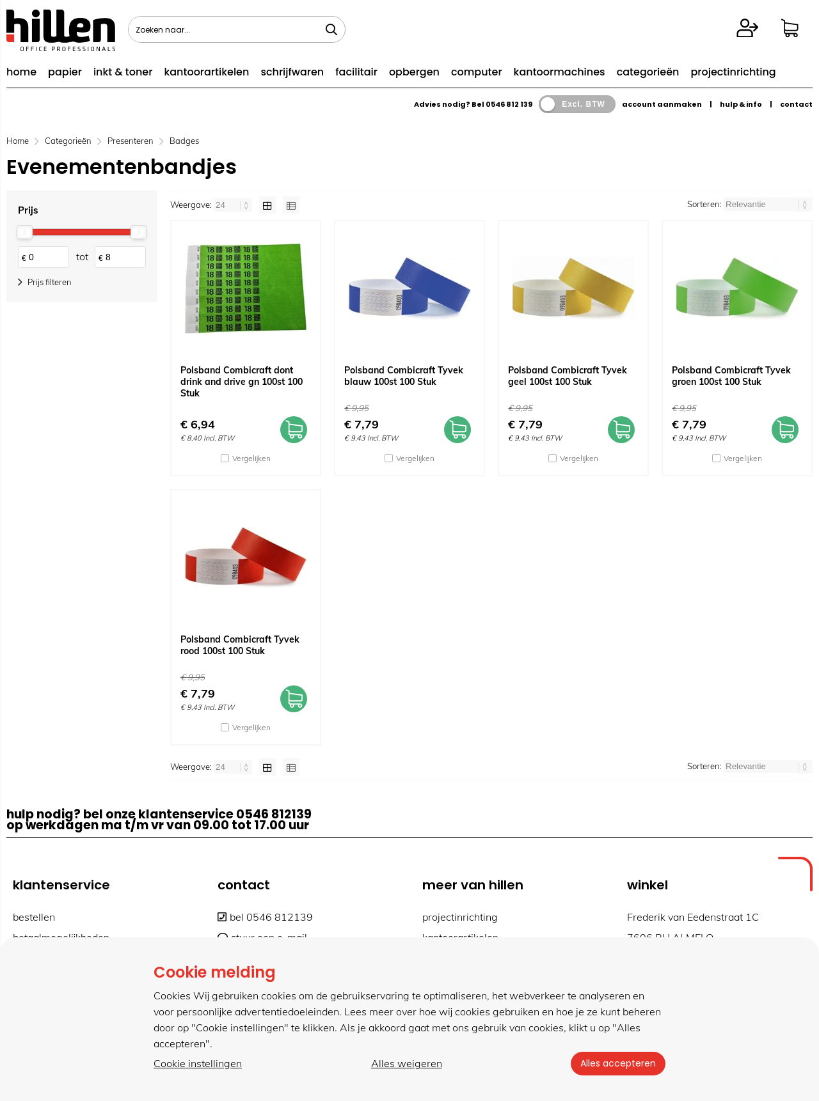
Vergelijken (251, 458)
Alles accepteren (617, 1063)
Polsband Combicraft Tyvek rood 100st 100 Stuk (239, 645)
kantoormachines (559, 72)
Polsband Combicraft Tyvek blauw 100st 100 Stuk (403, 375)
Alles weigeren (405, 1063)
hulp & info (741, 104)
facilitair (356, 72)
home (21, 72)
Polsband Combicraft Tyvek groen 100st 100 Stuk (731, 375)
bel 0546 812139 (265, 916)
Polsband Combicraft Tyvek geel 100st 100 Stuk (567, 375)
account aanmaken (662, 104)
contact (796, 104)
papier (65, 72)
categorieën (648, 72)
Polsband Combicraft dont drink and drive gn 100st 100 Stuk (241, 381)
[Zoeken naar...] (331, 29)
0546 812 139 (509, 104)
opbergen (414, 72)
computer (476, 72)
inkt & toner (122, 72)
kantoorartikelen (206, 72)
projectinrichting (732, 72)
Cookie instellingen (198, 1063)
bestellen (34, 916)
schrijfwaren (292, 72)
